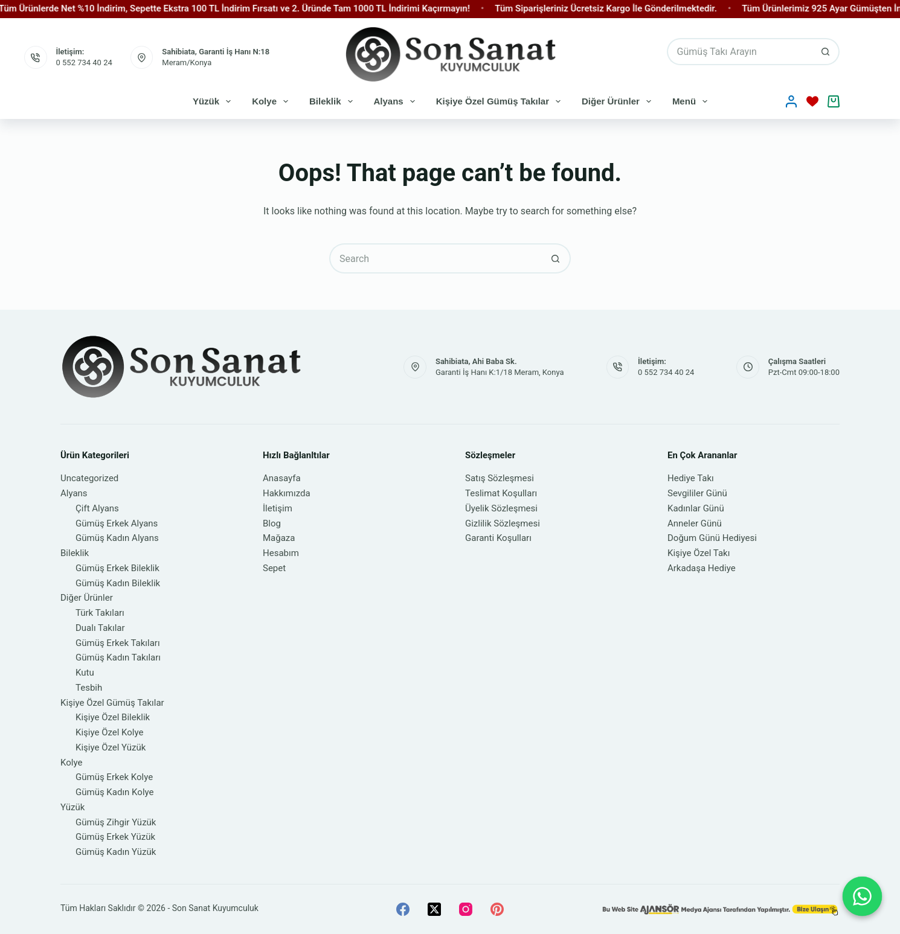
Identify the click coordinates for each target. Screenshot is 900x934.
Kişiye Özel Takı (698, 553)
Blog (272, 523)
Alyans (397, 101)
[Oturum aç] (791, 101)
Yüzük (214, 101)
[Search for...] (739, 51)
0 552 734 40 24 (84, 62)
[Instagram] (465, 909)
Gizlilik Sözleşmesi (502, 523)
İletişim (277, 508)
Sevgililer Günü (697, 493)
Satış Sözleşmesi (499, 478)
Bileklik (333, 101)
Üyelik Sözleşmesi (501, 508)
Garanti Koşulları (498, 538)
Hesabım (281, 553)
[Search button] (826, 51)
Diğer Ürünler (619, 101)
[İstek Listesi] (812, 101)
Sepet (274, 568)
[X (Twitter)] (434, 909)
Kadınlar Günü (695, 508)
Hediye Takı (690, 478)
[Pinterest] (497, 909)
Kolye (272, 101)
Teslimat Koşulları (501, 493)
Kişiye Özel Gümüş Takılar (500, 101)
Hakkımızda (286, 493)
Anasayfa (282, 478)
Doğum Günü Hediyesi (712, 538)
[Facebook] (403, 909)
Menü (692, 101)
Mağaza (279, 538)
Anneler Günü (694, 523)
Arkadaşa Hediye (701, 568)
